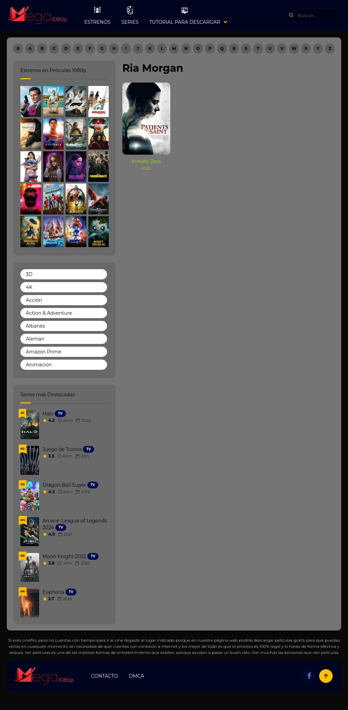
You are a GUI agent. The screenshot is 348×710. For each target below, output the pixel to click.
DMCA (136, 676)
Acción (34, 300)
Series (129, 15)
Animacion (39, 365)
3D (29, 274)
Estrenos (97, 15)
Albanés (35, 326)
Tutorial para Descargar (184, 15)
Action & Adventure (49, 313)
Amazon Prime (43, 352)
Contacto (104, 676)
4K (29, 287)
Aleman (35, 339)
